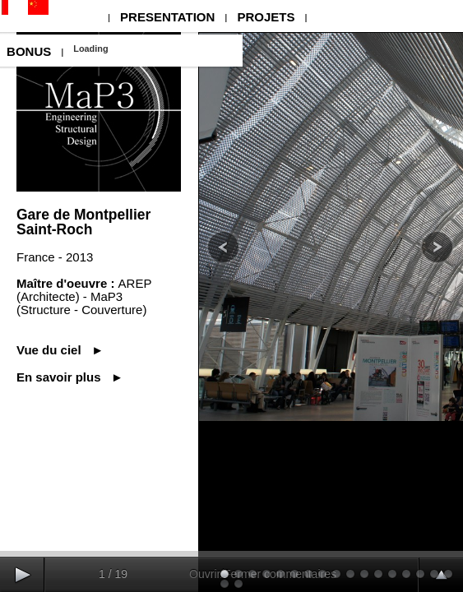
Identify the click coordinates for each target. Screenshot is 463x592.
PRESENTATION (167, 17)
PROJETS (265, 17)
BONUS (29, 51)
